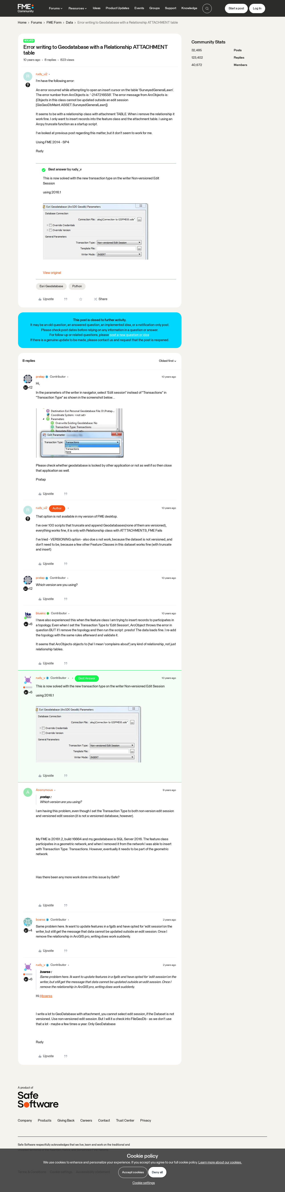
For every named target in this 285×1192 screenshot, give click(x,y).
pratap (40, 376)
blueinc (41, 613)
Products (44, 1120)
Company (25, 1120)
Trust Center (125, 1120)
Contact (104, 1120)
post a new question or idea (129, 335)
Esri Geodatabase (51, 286)
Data (69, 22)
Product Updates (117, 8)
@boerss (46, 996)
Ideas (96, 8)
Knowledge (189, 8)
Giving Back (65, 1120)
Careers (86, 1120)
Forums (36, 22)
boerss (40, 919)
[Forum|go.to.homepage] (26, 8)
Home (22, 22)
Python (77, 286)
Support (170, 8)
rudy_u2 (41, 74)
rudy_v (40, 678)
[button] (236, 8)
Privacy (145, 1120)
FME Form (54, 22)
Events (139, 8)
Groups (154, 8)
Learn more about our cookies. (220, 1162)
